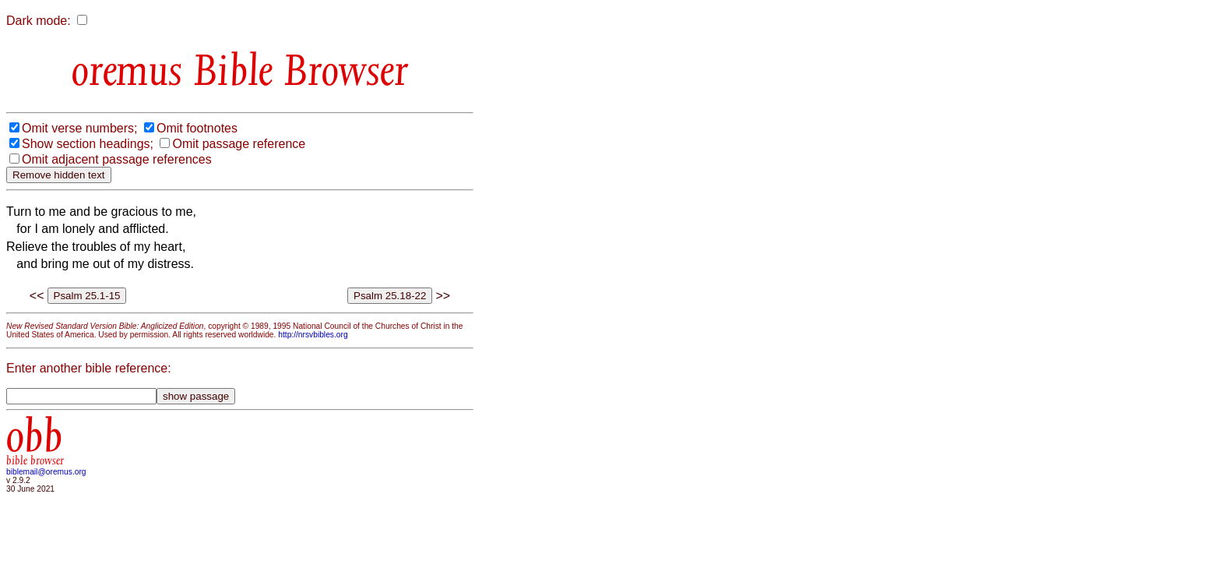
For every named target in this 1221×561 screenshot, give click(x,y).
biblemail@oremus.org (46, 472)
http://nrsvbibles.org (312, 334)
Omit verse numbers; (79, 128)
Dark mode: (38, 20)
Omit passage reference (238, 143)
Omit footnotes (197, 128)
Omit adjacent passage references (117, 159)
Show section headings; (87, 143)
